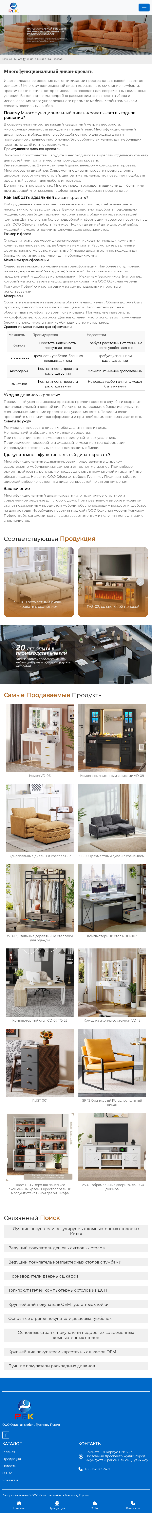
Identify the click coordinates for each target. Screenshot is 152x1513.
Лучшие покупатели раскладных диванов (51, 1366)
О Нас (95, 1505)
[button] (140, 582)
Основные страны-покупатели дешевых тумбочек (60, 1318)
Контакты (133, 1505)
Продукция (57, 1505)
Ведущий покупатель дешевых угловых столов (56, 1248)
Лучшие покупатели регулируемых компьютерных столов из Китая (76, 1231)
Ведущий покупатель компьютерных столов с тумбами (65, 1262)
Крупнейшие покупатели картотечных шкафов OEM (62, 1352)
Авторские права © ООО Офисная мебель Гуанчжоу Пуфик (45, 1495)
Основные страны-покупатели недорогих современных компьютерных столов (76, 1335)
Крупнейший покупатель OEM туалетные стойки (58, 1304)
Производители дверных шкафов (43, 1276)
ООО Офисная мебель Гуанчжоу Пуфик (46, 224)
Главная (7, 59)
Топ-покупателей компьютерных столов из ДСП (57, 1290)
